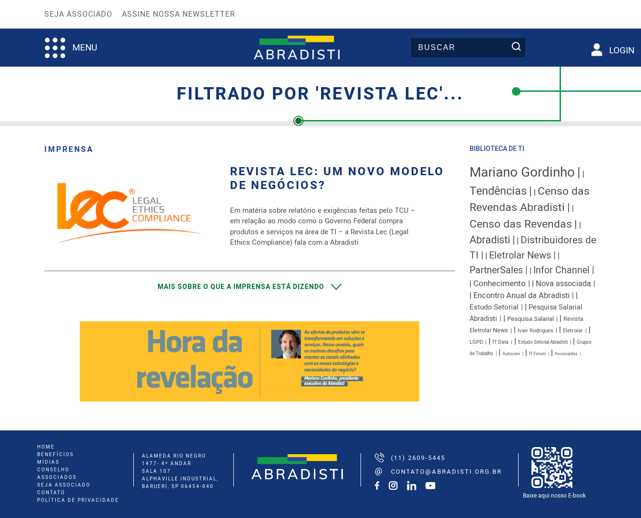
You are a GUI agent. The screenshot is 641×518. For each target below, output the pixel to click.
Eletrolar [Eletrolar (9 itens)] (573, 331)
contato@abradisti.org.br (446, 471)
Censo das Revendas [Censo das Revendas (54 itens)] (521, 224)
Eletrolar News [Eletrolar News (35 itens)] (520, 255)
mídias (48, 462)
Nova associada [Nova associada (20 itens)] (563, 283)
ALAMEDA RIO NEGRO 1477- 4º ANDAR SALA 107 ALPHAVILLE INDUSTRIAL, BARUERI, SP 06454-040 (180, 471)
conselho (53, 470)
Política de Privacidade (78, 500)
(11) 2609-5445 (418, 457)
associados (57, 477)
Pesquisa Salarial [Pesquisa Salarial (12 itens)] (530, 319)
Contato (51, 492)
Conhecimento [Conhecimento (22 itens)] (499, 283)
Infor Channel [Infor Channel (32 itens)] (561, 270)
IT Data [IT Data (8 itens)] (500, 342)
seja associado (63, 485)
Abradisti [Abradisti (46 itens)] (490, 240)
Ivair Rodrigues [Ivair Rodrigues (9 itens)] (535, 331)
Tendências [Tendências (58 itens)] (498, 191)
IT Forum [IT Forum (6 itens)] (537, 354)
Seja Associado (78, 14)
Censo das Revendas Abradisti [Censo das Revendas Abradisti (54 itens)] (530, 199)
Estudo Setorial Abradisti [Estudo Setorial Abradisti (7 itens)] (543, 342)
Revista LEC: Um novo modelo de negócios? (337, 179)
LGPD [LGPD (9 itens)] (476, 342)
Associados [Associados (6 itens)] (566, 354)
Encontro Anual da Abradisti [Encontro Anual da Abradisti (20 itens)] (521, 295)
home (46, 447)
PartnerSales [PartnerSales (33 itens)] (496, 270)
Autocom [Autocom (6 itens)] (511, 354)
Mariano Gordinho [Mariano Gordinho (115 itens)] (522, 172)
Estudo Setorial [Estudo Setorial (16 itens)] (494, 307)
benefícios (55, 454)
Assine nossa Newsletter (178, 14)
